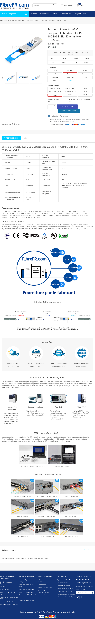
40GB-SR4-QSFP (55, 88)
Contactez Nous (65, 14)
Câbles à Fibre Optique (27, 600)
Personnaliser (44, 14)
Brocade (85, 74)
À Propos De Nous (79, 14)
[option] (10, 78)
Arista (85, 70)
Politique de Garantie (45, 587)
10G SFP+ (3, 586)
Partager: (5, 124)
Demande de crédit (63, 585)
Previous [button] (2, 78)
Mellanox (55, 77)
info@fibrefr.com (85, 583)
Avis (25, 138)
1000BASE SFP (4, 589)
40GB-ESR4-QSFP (55, 91)
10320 (85, 95)
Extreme (70, 74)
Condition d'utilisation (64, 591)
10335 (55, 95)
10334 (85, 91)
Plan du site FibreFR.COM (27, 595)
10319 (70, 95)
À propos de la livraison (65, 588)
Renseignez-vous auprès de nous (79, 100)
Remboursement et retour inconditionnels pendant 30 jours (70, 119)
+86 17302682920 (83, 580)
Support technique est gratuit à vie (63, 121)
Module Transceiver (25, 598)
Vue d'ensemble (11, 138)
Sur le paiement (62, 583)
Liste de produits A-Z (26, 592)
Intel (85, 77)
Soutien (54, 14)
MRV (54, 80)
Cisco (55, 70)
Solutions (33, 14)
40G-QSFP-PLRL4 (70, 91)
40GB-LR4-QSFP (70, 88)
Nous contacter (43, 595)
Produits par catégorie (26, 589)
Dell (55, 74)
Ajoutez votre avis (87, 550)
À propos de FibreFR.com (65, 580)
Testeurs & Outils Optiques (9, 604)
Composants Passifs (6, 602)
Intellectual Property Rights (66, 597)
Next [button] (44, 78)
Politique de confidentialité (66, 594)
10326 (85, 88)
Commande (42, 584)
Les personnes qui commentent (38, 558)
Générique (70, 77)
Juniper (70, 70)
